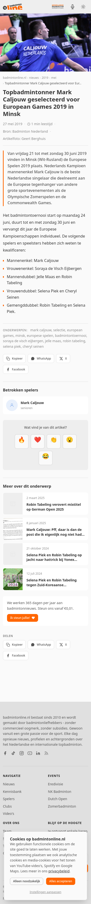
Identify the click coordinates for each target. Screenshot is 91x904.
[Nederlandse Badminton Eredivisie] (58, 6)
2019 (45, 78)
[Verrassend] (70, 441)
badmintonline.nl (14, 78)
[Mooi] (38, 441)
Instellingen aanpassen (45, 892)
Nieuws (9, 784)
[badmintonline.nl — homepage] (12, 7)
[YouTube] (30, 753)
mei (53, 78)
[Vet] (22, 441)
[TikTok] (13, 753)
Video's (8, 813)
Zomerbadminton (62, 806)
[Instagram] (21, 753)
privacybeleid (58, 871)
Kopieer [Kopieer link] (14, 358)
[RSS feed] (46, 753)
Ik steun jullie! (22, 618)
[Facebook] (5, 753)
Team (7, 831)
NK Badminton (59, 791)
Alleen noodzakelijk (26, 881)
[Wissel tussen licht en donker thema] (83, 7)
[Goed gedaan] (54, 441)
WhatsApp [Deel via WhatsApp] (41, 358)
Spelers (9, 798)
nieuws (34, 78)
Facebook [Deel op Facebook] (15, 369)
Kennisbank (12, 791)
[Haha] (46, 458)
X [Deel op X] (63, 358)
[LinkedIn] (38, 753)
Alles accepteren (60, 881)
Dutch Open (57, 798)
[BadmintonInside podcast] (72, 7)
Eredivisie (55, 784)
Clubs (7, 806)
